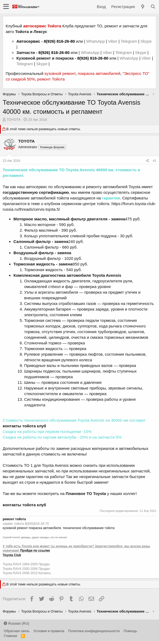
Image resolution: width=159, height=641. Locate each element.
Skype (146, 41)
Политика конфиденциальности (94, 631)
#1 (154, 161)
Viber (112, 41)
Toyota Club (12, 555)
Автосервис (28, 41)
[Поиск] (153, 7)
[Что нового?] (143, 7)
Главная (10, 636)
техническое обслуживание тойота (89, 528)
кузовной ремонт (60, 73)
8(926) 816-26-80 (59, 41)
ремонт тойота (14, 519)
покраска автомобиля (45, 528)
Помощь (130, 631)
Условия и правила (48, 631)
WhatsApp (96, 41)
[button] (6, 6)
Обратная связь (17, 631)
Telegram (129, 41)
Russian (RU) (16, 623)
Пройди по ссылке (35, 550)
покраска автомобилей (99, 73)
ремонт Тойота (50, 79)
